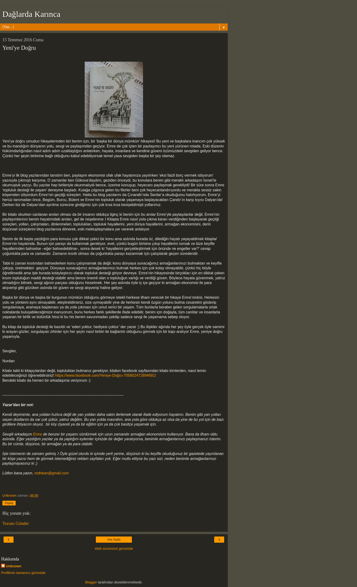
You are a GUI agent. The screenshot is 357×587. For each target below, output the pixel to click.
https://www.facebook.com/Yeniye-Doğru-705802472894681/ (105, 375)
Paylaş (9, 503)
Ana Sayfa (113, 539)
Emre (37, 434)
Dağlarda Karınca (31, 13)
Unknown (13, 566)
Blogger (91, 582)
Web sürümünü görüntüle (114, 548)
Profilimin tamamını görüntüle (23, 573)
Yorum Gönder (15, 523)
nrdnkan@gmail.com (52, 473)
